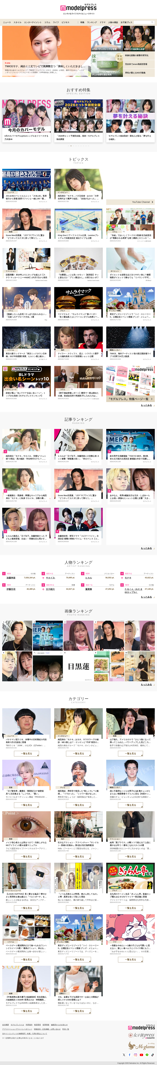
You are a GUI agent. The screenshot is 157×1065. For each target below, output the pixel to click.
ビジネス (65, 22)
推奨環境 (37, 1025)
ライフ (56, 22)
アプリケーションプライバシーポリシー (17, 1029)
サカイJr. (50, 578)
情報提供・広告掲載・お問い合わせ (47, 1029)
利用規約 (29, 1025)
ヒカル (88, 578)
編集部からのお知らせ (59, 1025)
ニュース (7, 22)
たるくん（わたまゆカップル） (133, 590)
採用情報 (46, 1025)
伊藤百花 (11, 589)
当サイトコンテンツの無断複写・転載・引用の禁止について (24, 1034)
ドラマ (102, 22)
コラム (47, 22)
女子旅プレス (126, 22)
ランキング (92, 22)
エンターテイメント (33, 22)
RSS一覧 (65, 1029)
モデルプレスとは (17, 1025)
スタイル (17, 22)
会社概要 (5, 1025)
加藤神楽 (11, 578)
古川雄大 (50, 589)
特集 (82, 22)
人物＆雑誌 (113, 22)
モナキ (128, 578)
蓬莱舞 (88, 589)
